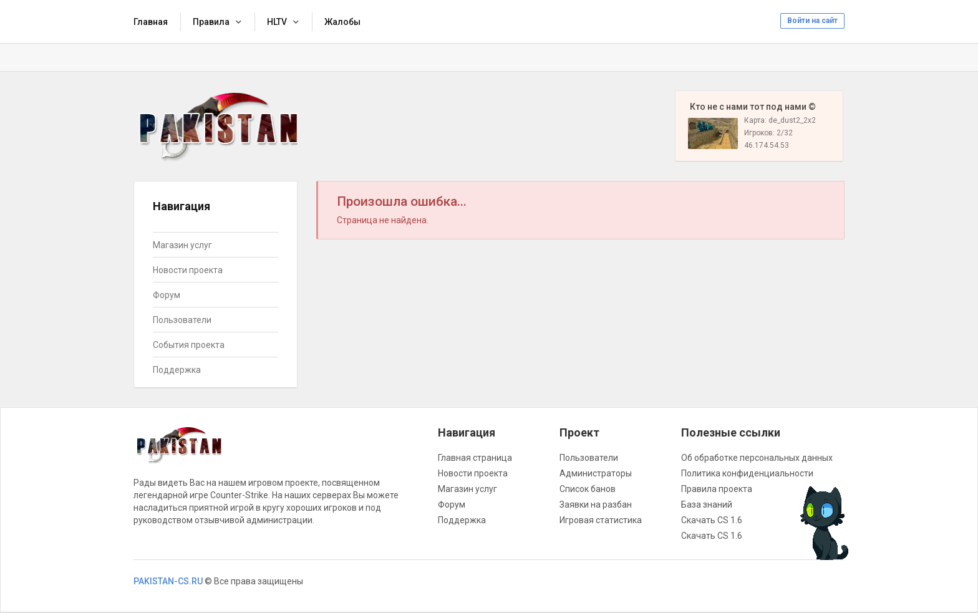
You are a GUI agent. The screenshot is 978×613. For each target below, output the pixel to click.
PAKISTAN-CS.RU (168, 581)
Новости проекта (188, 270)
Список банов (587, 489)
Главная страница (475, 458)
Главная (150, 22)
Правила (211, 22)
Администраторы (595, 473)
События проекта (189, 345)
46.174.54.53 (766, 145)
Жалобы (342, 22)
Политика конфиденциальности (747, 473)
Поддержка (177, 370)
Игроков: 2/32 (768, 132)
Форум (166, 295)
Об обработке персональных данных (757, 458)
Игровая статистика (600, 520)
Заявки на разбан (595, 504)
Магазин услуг (182, 245)
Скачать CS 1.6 (711, 520)
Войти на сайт (812, 20)
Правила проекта (716, 489)
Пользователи (182, 320)
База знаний (706, 504)
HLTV (277, 22)
